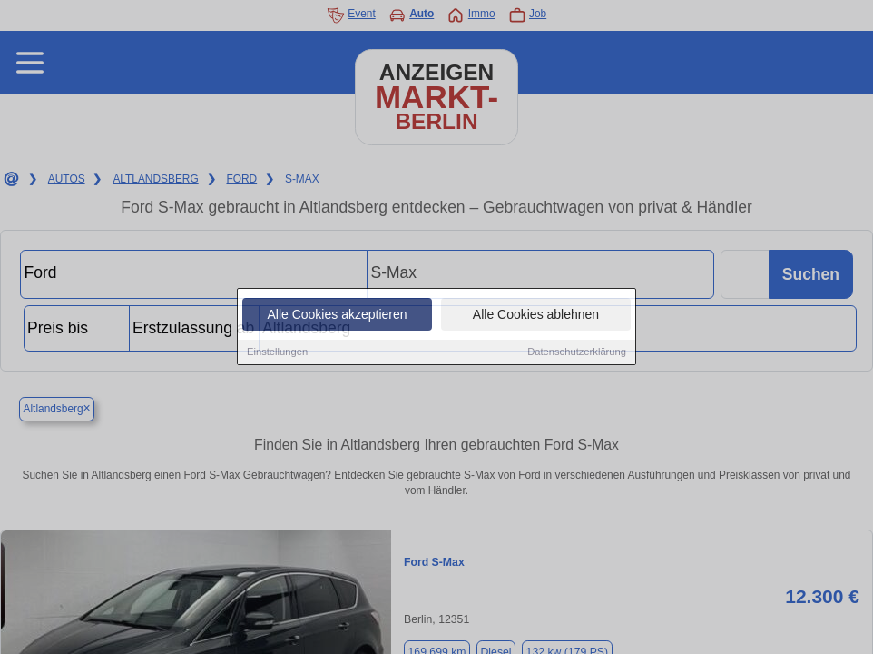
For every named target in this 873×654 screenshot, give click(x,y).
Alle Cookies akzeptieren (337, 315)
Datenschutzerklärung (576, 352)
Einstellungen (277, 352)
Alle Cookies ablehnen (536, 315)
